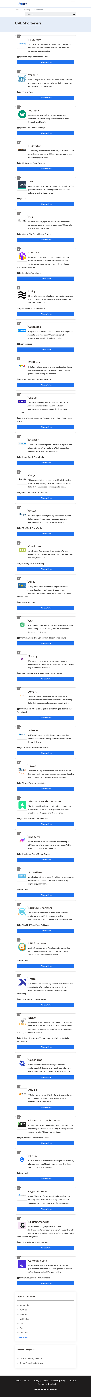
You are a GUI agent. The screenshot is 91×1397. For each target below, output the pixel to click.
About (26, 1381)
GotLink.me (35, 1060)
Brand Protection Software (31, 1363)
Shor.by (32, 656)
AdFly (31, 581)
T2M (30, 181)
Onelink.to (34, 546)
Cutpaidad (34, 326)
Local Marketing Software (31, 1358)
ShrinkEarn (35, 872)
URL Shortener (37, 943)
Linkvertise (34, 146)
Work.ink (33, 110)
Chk (30, 620)
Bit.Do (32, 1017)
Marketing (26, 10)
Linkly (31, 291)
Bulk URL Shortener (40, 908)
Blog (63, 1381)
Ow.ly (31, 475)
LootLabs (34, 252)
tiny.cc (32, 511)
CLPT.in (32, 1156)
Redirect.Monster (38, 1221)
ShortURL (34, 440)
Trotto (32, 978)
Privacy (36, 1381)
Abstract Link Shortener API (45, 801)
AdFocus (33, 730)
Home (17, 10)
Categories (42, 1384)
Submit (53, 1384)
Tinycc (32, 766)
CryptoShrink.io (37, 1191)
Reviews (72, 1381)
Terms (45, 1381)
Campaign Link (37, 1260)
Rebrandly (34, 39)
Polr (30, 217)
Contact (54, 1381)
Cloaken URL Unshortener (44, 1120)
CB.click (33, 1090)
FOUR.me (34, 362)
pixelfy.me (34, 837)
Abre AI (32, 691)
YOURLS (33, 75)
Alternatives (45, 62)
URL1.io (32, 397)
